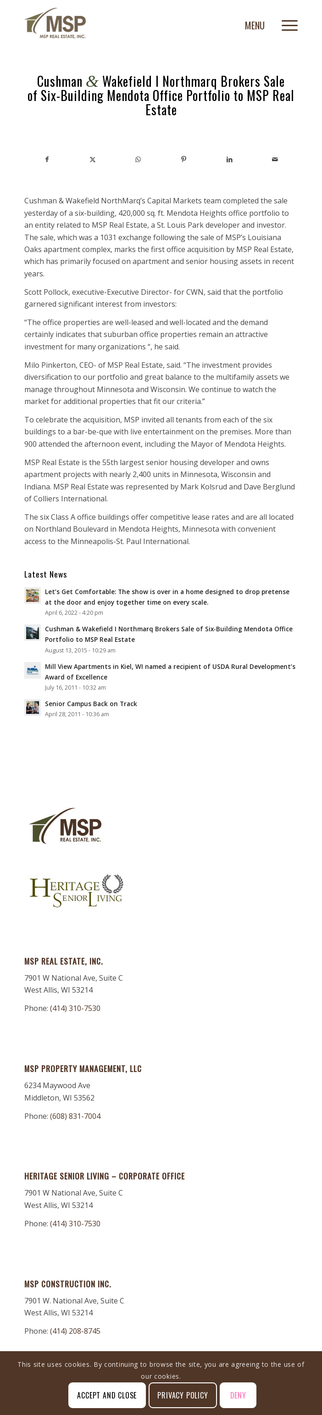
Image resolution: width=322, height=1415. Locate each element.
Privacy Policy (182, 1395)
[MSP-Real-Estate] (133, 23)
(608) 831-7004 (75, 1116)
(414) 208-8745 (75, 1331)
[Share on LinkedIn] (229, 159)
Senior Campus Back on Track (91, 703)
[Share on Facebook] (47, 159)
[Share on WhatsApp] (138, 159)
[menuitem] (285, 23)
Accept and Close (107, 1395)
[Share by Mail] (275, 159)
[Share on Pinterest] (183, 159)
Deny (238, 1395)
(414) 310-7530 (75, 1008)
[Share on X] (92, 159)
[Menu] (285, 23)
